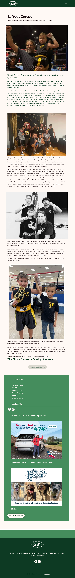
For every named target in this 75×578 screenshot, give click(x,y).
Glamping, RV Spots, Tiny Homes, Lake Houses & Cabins (31, 462)
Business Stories (17, 390)
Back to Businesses (16, 515)
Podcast (14, 388)
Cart (33, 556)
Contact (40, 556)
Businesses (18, 20)
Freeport (15, 395)
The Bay (14, 509)
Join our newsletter (37, 367)
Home (12, 553)
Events (44, 553)
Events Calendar (17, 398)
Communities (27, 20)
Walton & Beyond (47, 20)
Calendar (35, 553)
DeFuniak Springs (36, 20)
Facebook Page (44, 357)
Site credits (47, 574)
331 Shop (61, 553)
